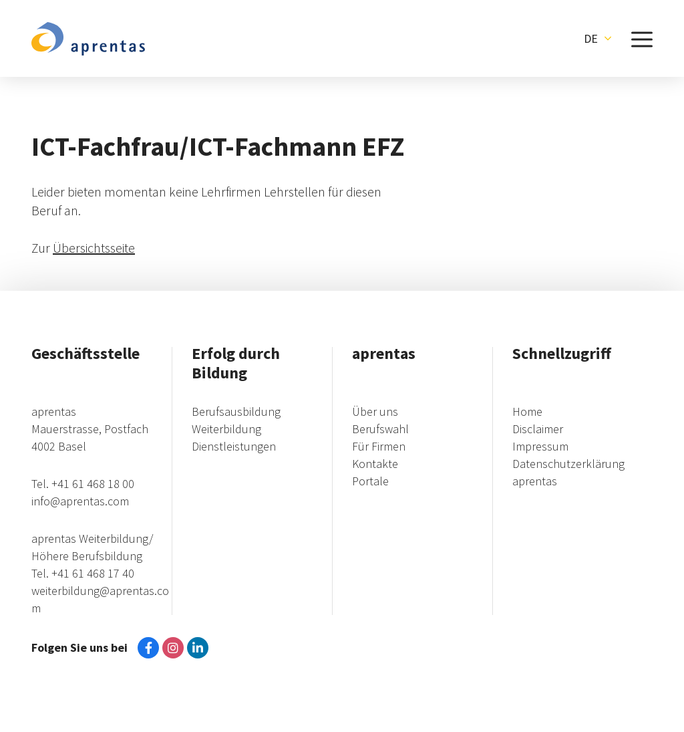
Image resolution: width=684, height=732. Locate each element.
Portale (370, 481)
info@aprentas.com (80, 501)
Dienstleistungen (234, 446)
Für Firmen (378, 446)
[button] (597, 39)
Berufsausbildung (236, 411)
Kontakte (375, 463)
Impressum (540, 446)
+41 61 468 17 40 (92, 573)
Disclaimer (537, 429)
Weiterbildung (226, 429)
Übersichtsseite (94, 247)
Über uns (375, 411)
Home (527, 411)
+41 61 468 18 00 (92, 483)
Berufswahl (380, 429)
